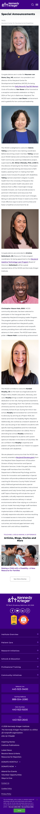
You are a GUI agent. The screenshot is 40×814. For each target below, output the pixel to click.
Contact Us (5, 783)
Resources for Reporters (11, 757)
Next (37, 558)
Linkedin (22, 610)
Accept (19, 810)
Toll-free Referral (20, 698)
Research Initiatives (10, 651)
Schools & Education (10, 659)
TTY (20, 718)
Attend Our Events (9, 771)
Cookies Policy (6, 788)
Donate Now (7, 766)
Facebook (12, 610)
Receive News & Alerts (10, 754)
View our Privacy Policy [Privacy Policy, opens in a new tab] (27, 806)
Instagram (27, 610)
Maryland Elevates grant (25, 457)
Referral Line (20, 688)
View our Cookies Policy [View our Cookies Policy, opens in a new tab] (14, 806)
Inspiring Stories (8, 742)
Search (32, 4)
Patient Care (7, 643)
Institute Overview (9, 634)
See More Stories (20, 579)
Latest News (6, 750)
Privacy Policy (6, 794)
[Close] (37, 800)
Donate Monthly (9, 762)
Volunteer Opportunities (11, 775)
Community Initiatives (11, 675)
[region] (20, 805)
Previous (3, 558)
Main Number (20, 708)
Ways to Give (6, 778)
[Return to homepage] (10, 4)
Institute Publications (10, 745)
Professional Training (11, 667)
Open (37, 5)
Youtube (17, 610)
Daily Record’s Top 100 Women (26, 86)
